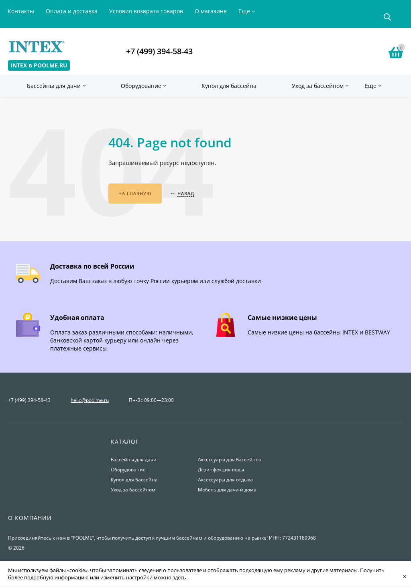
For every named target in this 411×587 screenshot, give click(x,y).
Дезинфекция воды (221, 469)
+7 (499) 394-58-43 (159, 51)
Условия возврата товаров (146, 11)
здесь (179, 577)
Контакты (21, 11)
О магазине (211, 11)
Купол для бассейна (134, 479)
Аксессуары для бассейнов (229, 459)
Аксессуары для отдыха (225, 479)
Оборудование (128, 469)
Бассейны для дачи (134, 459)
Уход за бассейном (133, 489)
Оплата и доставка (72, 11)
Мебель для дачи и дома (227, 489)
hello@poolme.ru (90, 400)
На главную (135, 193)
